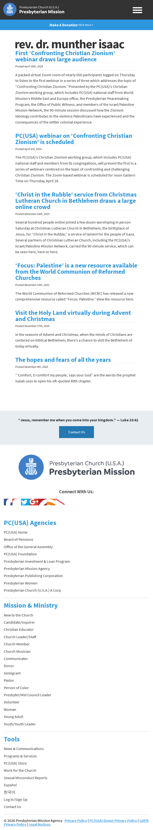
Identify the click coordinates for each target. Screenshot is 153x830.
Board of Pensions (18, 539)
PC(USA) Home (15, 532)
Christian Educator (19, 629)
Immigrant (12, 673)
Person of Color (16, 687)
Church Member (17, 644)
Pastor (9, 680)
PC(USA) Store (15, 763)
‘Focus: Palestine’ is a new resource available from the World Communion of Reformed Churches (76, 272)
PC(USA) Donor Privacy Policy (113, 820)
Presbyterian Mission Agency (27, 568)
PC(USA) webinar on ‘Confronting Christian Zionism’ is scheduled (73, 139)
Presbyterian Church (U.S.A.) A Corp (32, 590)
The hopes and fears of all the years (63, 360)
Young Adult (13, 716)
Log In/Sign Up (15, 799)
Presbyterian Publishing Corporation (33, 575)
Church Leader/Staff (20, 636)
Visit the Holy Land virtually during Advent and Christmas (73, 316)
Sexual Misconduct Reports (25, 777)
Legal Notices (39, 824)
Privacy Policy (76, 820)
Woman (10, 709)
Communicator (16, 658)
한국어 (9, 792)
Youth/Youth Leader (20, 724)
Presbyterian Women (21, 583)
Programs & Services (20, 756)
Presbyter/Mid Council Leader (27, 694)
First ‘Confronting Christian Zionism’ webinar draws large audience (65, 56)
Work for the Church (20, 770)
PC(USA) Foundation (20, 554)
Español (10, 784)
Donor (9, 665)
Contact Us (76, 432)
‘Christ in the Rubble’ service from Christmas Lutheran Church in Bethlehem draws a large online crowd (76, 201)
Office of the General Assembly (28, 546)
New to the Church (18, 615)
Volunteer (12, 702)
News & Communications (24, 748)
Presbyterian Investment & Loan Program (37, 561)
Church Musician (17, 651)
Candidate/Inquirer (19, 622)
